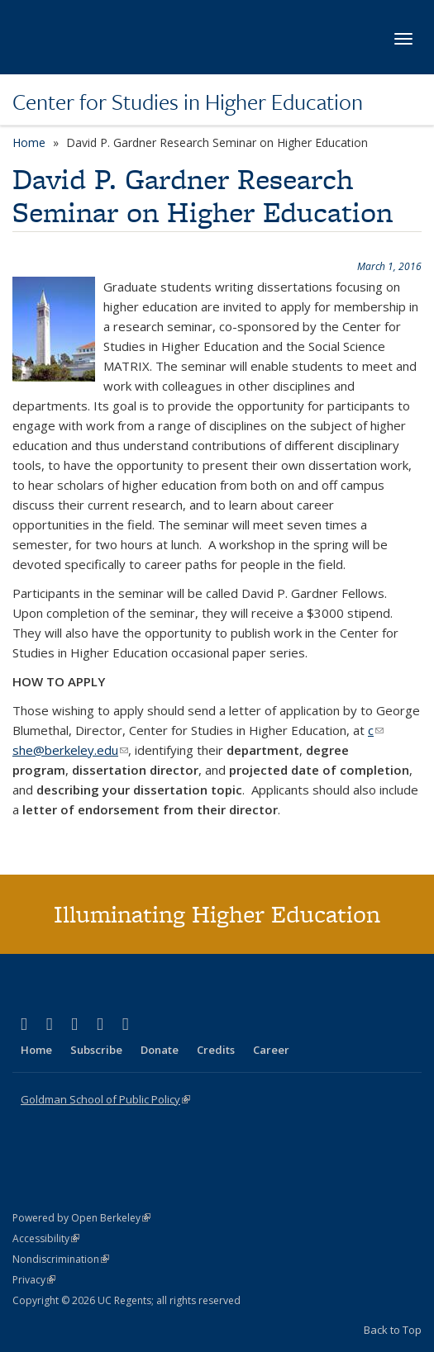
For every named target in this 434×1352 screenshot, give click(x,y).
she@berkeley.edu (70, 750)
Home (28, 142)
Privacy (33, 1280)
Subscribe (96, 1049)
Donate (160, 1049)
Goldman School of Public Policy (105, 1099)
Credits (216, 1049)
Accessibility (45, 1238)
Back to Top (393, 1329)
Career (271, 1049)
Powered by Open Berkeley (81, 1218)
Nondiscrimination (60, 1259)
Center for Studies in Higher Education (187, 101)
